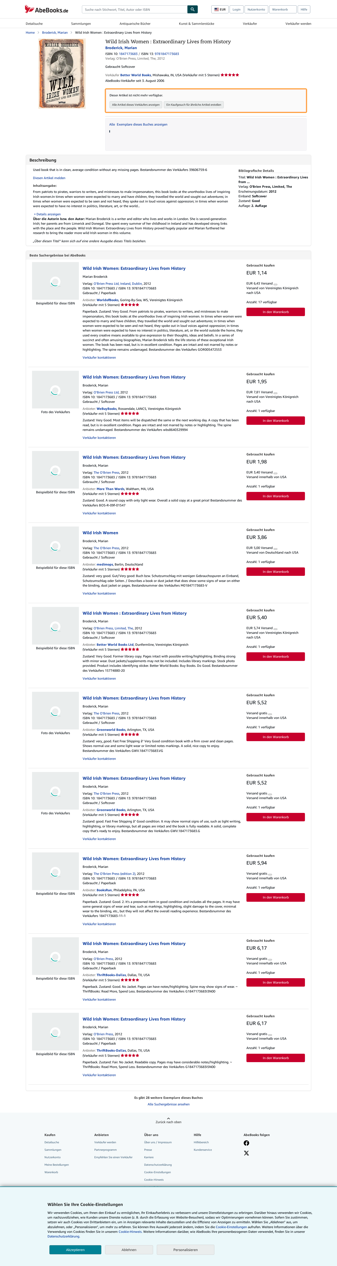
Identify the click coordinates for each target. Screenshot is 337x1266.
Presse (148, 1150)
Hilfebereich (201, 1142)
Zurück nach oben (168, 1122)
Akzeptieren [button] (75, 1250)
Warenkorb (51, 1172)
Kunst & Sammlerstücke (196, 23)
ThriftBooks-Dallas (111, 975)
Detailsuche (34, 23)
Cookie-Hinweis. (130, 1232)
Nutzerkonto (256, 9)
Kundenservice (203, 1150)
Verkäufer (250, 23)
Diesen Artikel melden (49, 178)
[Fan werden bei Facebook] (246, 1143)
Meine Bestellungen (56, 1165)
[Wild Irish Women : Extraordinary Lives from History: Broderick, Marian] (62, 41)
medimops (105, 564)
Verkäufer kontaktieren (99, 358)
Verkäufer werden (298, 23)
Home (30, 32)
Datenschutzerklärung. (64, 1236)
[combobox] (134, 9)
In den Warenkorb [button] (276, 312)
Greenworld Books (111, 730)
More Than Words (110, 489)
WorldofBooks (107, 300)
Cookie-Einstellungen (231, 1227)
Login (237, 9)
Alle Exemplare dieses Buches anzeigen (138, 124)
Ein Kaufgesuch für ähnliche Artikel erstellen (193, 104)
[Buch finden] (192, 9)
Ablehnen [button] (129, 1250)
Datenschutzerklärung (158, 1165)
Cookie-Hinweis (154, 1180)
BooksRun (104, 890)
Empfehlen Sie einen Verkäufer (113, 1157)
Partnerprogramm (105, 1150)
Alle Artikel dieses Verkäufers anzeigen (136, 104)
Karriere (149, 1157)
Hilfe (304, 9)
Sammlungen (81, 23)
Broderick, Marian (55, 32)
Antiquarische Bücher (135, 23)
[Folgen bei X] (246, 1153)
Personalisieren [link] (185, 1250)
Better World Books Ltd (115, 645)
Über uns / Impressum (158, 1142)
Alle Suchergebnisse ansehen (169, 1104)
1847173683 (128, 54)
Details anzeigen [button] (49, 214)
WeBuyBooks (107, 409)
